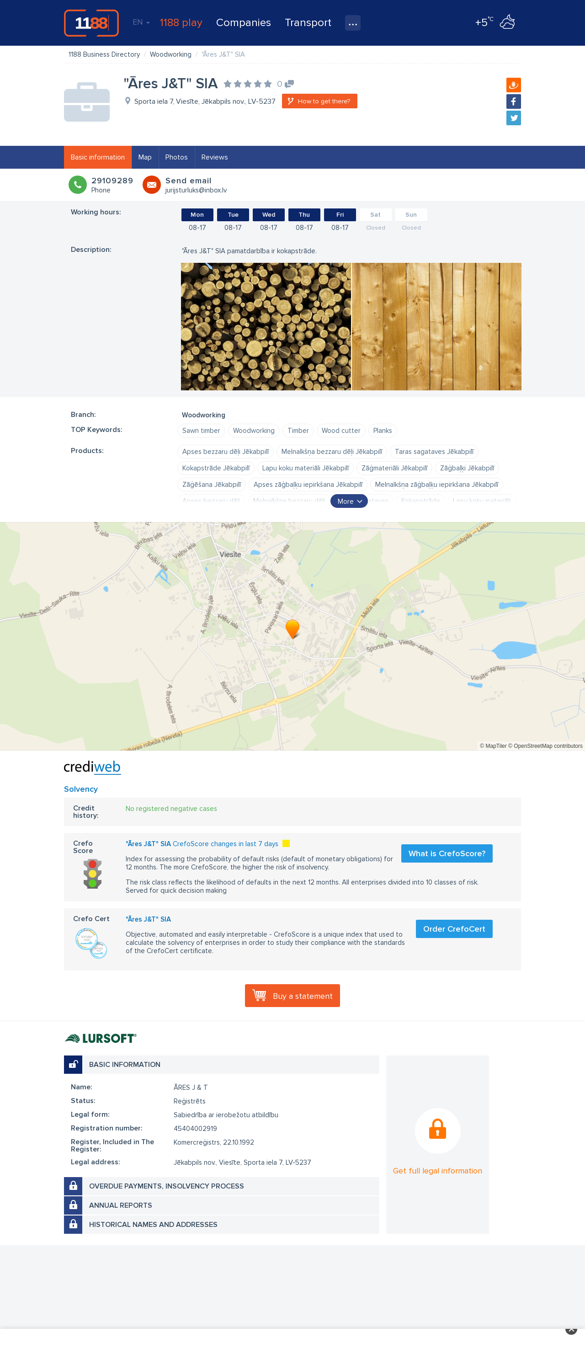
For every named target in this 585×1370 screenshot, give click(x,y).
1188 (91, 23)
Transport (308, 22)
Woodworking (254, 430)
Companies (243, 22)
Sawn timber (201, 430)
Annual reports (120, 1205)
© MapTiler (493, 746)
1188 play (181, 22)
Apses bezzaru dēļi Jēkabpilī (225, 452)
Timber (298, 430)
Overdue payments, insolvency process (166, 1186)
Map (145, 157)
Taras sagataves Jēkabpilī (434, 452)
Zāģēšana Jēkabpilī (211, 484)
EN (141, 22)
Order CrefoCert (454, 929)
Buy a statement (303, 996)
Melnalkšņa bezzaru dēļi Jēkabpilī (332, 452)
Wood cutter (341, 430)
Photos (176, 157)
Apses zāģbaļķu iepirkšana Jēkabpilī (308, 484)
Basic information (98, 157)
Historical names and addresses (153, 1224)
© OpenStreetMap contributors (545, 746)
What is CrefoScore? (447, 853)
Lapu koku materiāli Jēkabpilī (305, 468)
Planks (382, 430)
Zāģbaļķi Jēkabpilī (467, 468)
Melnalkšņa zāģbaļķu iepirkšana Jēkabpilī (436, 484)
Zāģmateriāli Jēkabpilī (394, 468)
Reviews (215, 157)
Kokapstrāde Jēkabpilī (216, 468)
